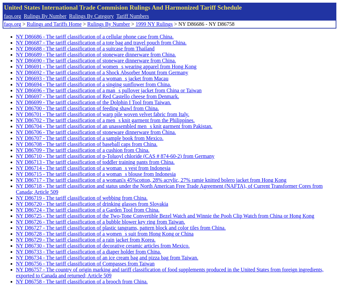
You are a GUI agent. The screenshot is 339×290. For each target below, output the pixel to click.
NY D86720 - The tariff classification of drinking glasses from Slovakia (92, 204)
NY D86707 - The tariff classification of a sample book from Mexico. (90, 138)
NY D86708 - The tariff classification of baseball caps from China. (87, 144)
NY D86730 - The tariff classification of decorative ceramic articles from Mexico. (103, 246)
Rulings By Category (91, 16)
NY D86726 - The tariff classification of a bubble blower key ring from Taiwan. (100, 222)
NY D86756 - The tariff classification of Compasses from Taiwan (85, 263)
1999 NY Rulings (154, 24)
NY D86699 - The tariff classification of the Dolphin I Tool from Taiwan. (93, 102)
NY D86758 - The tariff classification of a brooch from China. (82, 281)
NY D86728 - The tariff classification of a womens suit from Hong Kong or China (105, 234)
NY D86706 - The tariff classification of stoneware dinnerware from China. (96, 132)
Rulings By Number (45, 16)
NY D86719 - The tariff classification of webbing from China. (82, 198)
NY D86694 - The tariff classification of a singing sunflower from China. (93, 84)
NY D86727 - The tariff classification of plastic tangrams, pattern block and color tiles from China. (121, 228)
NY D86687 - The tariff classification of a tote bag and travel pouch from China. (101, 42)
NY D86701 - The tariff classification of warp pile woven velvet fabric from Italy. (102, 114)
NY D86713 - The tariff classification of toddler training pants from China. (95, 162)
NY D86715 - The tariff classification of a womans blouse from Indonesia (96, 174)
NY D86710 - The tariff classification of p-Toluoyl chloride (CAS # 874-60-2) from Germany (115, 156)
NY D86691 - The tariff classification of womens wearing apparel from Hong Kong (106, 66)
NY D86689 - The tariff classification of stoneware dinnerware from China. (96, 54)
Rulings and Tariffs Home (54, 24)
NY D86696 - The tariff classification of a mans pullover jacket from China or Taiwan (109, 90)
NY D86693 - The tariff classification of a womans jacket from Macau (92, 78)
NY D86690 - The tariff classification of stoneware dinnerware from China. (96, 60)
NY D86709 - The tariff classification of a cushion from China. (83, 150)
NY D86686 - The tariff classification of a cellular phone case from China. (94, 36)
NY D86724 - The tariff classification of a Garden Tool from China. (88, 210)
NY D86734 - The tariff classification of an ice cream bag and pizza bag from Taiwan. (107, 257)
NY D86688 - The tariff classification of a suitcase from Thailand (85, 48)
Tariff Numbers (132, 16)
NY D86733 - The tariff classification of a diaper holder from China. (88, 251)
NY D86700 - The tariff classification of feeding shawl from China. (87, 108)
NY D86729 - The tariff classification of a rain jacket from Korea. (86, 240)
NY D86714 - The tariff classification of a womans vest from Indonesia (93, 168)
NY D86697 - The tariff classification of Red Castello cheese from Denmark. (97, 96)
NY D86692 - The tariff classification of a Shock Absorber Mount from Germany (102, 72)
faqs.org (12, 16)
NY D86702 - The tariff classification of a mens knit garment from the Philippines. (105, 120)
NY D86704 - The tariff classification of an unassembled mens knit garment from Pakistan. (114, 126)
